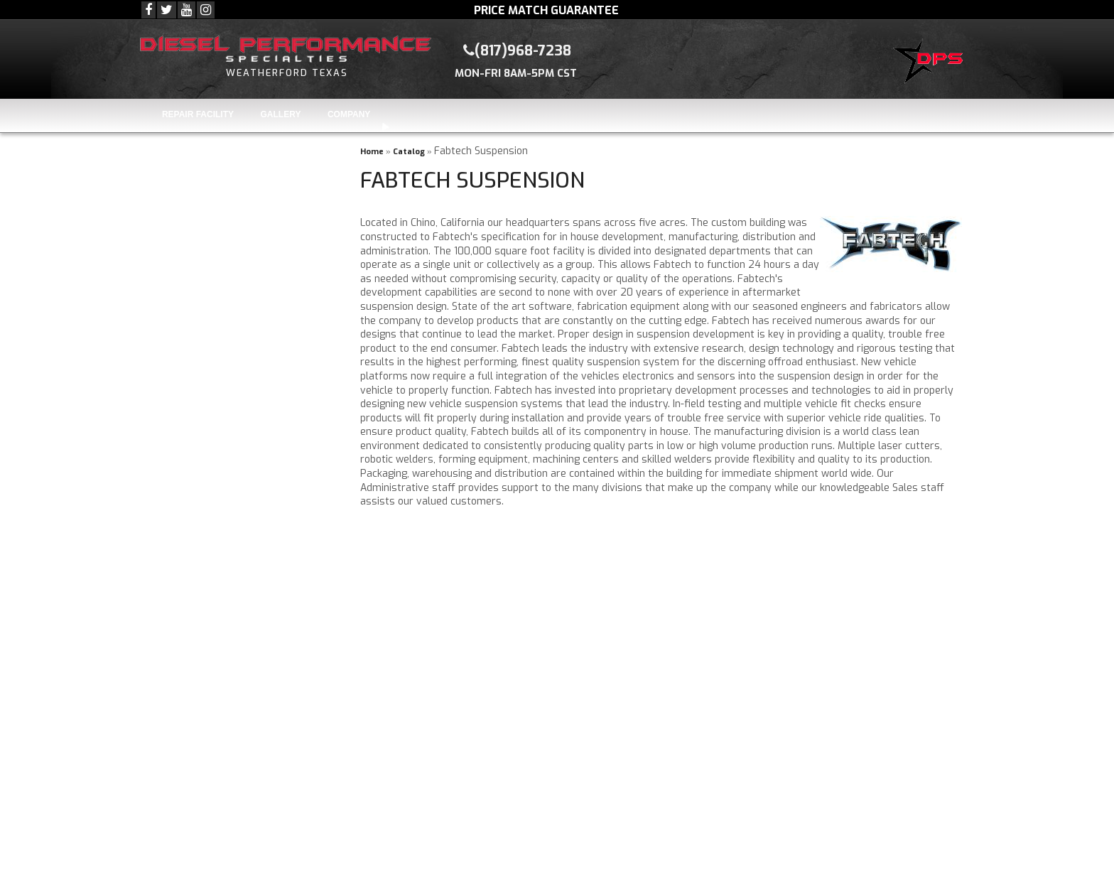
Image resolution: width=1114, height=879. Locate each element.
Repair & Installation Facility (252, 471)
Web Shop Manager (725, 869)
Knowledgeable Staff (233, 430)
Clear (241, 262)
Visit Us (200, 628)
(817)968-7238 (216, 569)
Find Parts (185, 262)
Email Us (202, 599)
